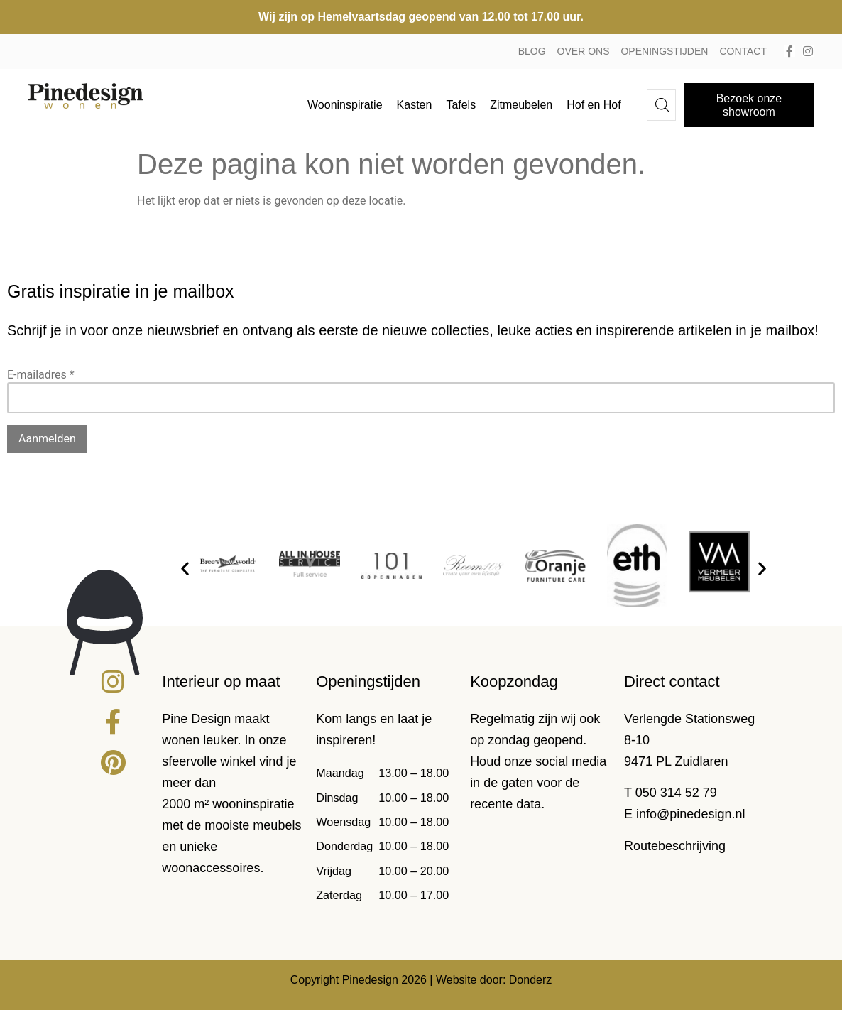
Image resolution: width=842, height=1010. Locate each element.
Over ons (583, 51)
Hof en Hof (593, 105)
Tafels (461, 105)
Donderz (530, 980)
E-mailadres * (41, 374)
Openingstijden (664, 51)
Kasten (414, 105)
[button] (185, 568)
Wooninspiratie (345, 105)
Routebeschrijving (675, 846)
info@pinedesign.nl (690, 814)
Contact (743, 51)
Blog (532, 51)
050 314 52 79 (676, 793)
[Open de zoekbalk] (662, 105)
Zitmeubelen (521, 105)
